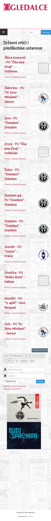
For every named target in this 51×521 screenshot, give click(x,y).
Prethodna (16, 356)
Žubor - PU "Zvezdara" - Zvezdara (12, 174)
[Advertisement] (25, 477)
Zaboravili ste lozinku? (11, 389)
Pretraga (46, 32)
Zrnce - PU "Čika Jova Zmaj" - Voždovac (15, 149)
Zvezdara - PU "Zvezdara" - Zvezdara (13, 226)
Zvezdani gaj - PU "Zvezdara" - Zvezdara (15, 200)
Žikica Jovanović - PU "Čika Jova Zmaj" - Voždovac (15, 64)
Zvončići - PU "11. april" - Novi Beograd (14, 303)
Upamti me (11, 381)
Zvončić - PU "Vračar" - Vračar (12, 251)
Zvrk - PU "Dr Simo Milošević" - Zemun (15, 329)
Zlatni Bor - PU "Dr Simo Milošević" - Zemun (14, 95)
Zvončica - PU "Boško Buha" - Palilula (14, 277)
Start (6, 356)
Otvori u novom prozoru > (15, 78)
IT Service (29, 516)
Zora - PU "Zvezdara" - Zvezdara (12, 123)
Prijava (40, 381)
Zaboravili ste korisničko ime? (14, 386)
